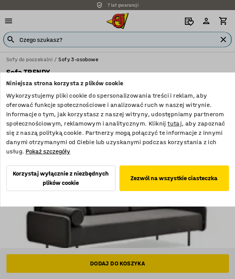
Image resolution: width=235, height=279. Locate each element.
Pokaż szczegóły (48, 151)
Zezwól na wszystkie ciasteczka (174, 178)
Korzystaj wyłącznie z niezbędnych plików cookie (61, 178)
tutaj (174, 123)
